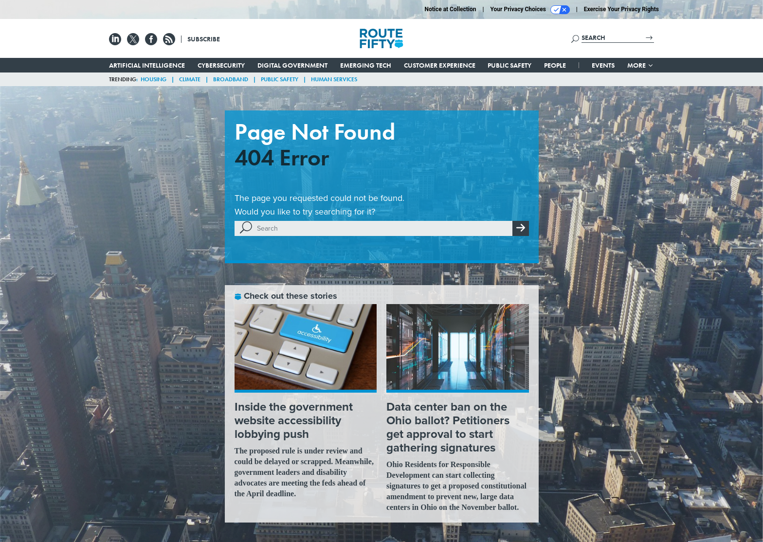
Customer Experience (439, 65)
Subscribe (203, 39)
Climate (189, 79)
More (640, 65)
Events (603, 65)
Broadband (230, 79)
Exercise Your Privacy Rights (621, 9)
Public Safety (509, 65)
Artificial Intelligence (147, 65)
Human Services (334, 79)
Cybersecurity (221, 65)
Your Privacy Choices (530, 9)
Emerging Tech (365, 65)
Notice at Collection (450, 9)
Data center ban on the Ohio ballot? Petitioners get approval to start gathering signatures (447, 427)
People (555, 65)
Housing (153, 79)
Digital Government (292, 65)
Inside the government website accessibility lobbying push (294, 420)
